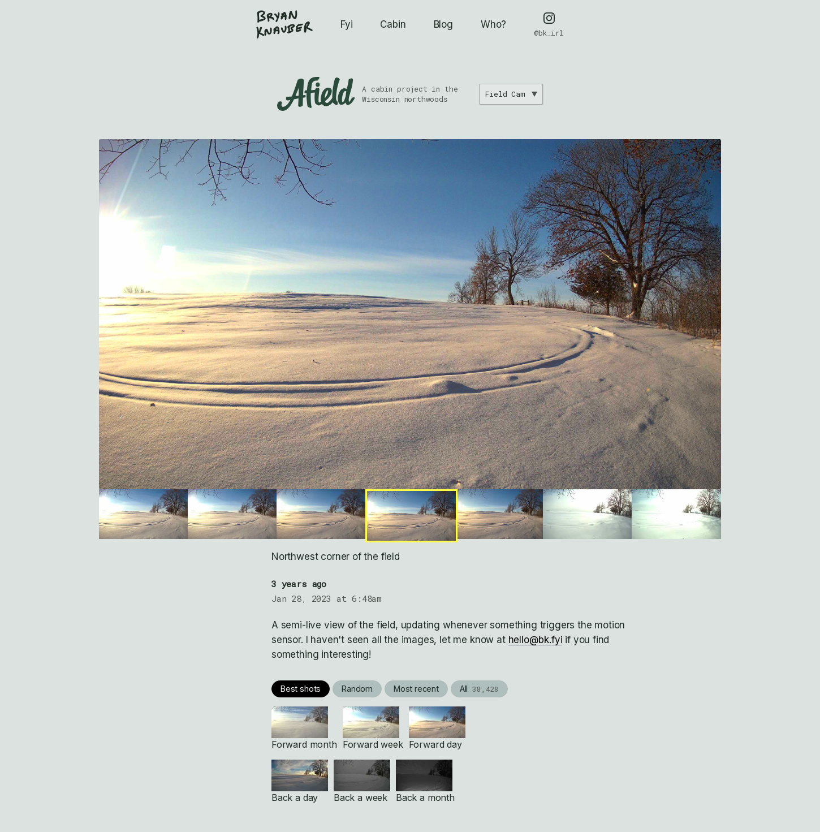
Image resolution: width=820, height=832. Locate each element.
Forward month (304, 728)
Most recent (416, 688)
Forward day (437, 728)
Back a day (299, 781)
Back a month (425, 781)
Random (357, 688)
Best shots (300, 688)
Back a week (362, 781)
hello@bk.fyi (535, 639)
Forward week (373, 728)
